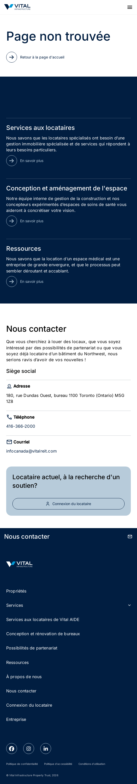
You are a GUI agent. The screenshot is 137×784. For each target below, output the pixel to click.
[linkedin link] (45, 748)
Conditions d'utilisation (91, 763)
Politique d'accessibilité (58, 763)
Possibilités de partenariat (31, 647)
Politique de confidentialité (22, 763)
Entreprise (16, 719)
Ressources (17, 662)
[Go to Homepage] (17, 7)
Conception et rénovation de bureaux (43, 633)
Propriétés (16, 591)
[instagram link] (28, 748)
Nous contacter (21, 690)
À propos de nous (24, 676)
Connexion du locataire (29, 705)
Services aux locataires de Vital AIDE (42, 619)
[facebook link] (11, 748)
